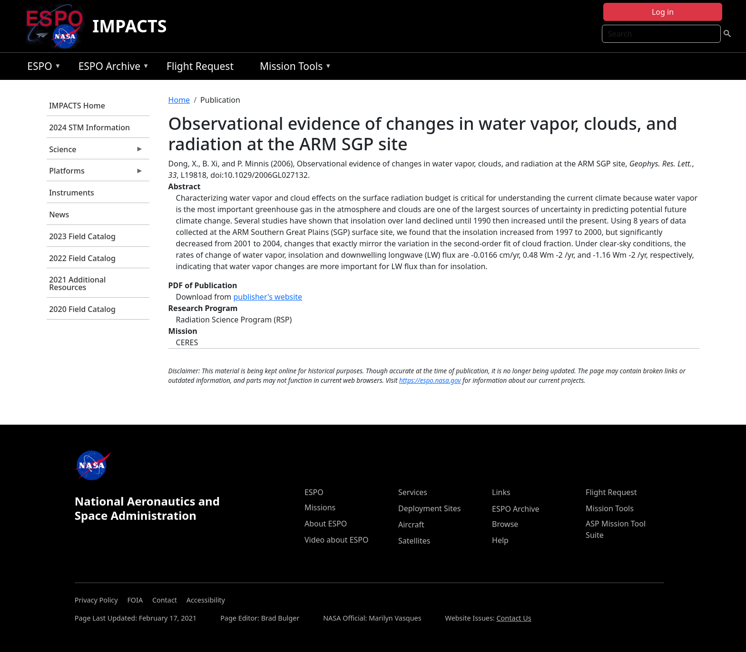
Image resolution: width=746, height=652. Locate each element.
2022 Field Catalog (82, 258)
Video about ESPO (336, 540)
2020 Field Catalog (82, 309)
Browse (505, 524)
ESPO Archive (111, 67)
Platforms (95, 173)
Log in (663, 12)
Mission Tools (293, 67)
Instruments (71, 192)
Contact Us (513, 618)
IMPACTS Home (77, 105)
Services (412, 492)
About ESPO (325, 523)
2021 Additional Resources (77, 283)
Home (179, 100)
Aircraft (411, 524)
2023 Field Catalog (82, 236)
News (59, 214)
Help (500, 540)
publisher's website (267, 297)
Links (501, 492)
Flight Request (200, 66)
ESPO (41, 67)
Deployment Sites (429, 508)
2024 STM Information (89, 127)
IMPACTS (129, 26)
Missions (319, 507)
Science (95, 151)
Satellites (414, 540)
